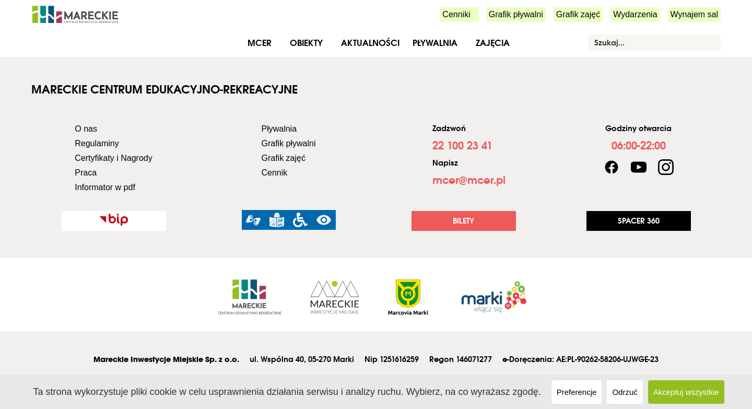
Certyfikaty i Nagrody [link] (113, 158)
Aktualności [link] (370, 43)
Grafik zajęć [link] (578, 14)
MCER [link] (260, 43)
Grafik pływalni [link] (516, 14)
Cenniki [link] (456, 14)
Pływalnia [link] (435, 43)
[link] (75, 13)
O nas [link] (86, 128)
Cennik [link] (274, 172)
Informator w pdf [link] (105, 187)
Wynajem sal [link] (694, 14)
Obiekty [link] (306, 43)
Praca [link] (86, 172)
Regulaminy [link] (97, 143)
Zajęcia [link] (493, 43)
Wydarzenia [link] (635, 14)
